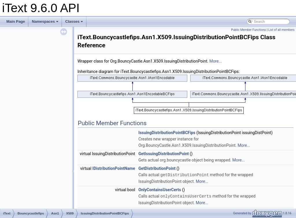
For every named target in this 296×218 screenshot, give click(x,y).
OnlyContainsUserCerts (159, 189)
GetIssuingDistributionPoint (163, 153)
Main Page (15, 21)
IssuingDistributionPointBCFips (166, 132)
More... (215, 61)
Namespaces (45, 21)
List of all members (281, 30)
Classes (74, 21)
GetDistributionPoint (156, 168)
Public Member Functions (248, 30)
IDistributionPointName (113, 168)
